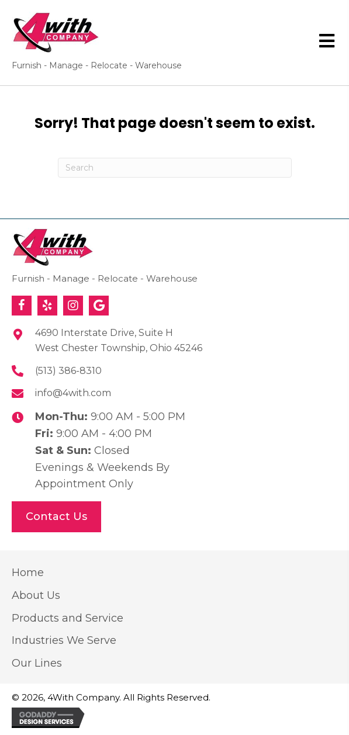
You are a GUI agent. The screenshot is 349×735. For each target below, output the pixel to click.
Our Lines (37, 663)
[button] (22, 306)
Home (28, 572)
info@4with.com (73, 392)
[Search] (175, 168)
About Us (36, 595)
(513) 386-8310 (68, 370)
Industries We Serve (64, 640)
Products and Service (67, 618)
